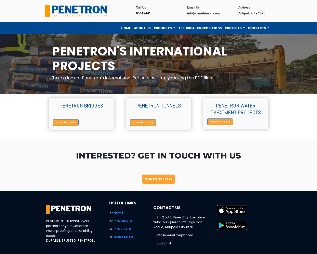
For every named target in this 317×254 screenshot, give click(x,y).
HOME (126, 28)
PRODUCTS (163, 28)
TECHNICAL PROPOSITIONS (200, 28)
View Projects (66, 122)
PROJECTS (233, 28)
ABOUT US (142, 28)
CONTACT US (159, 179)
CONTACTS (257, 28)
